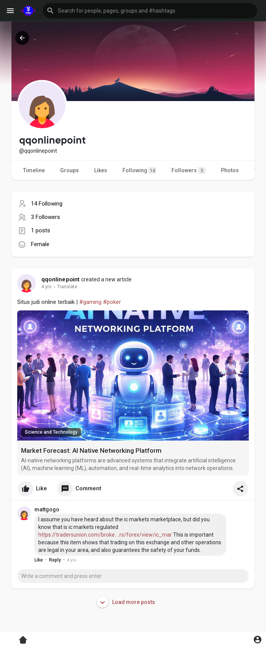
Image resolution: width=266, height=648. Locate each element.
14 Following (46, 203)
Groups (69, 170)
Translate (67, 286)
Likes (100, 170)
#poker (112, 302)
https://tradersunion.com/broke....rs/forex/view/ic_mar (105, 535)
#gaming (90, 302)
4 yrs (46, 286)
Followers (188, 170)
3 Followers (45, 217)
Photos (230, 170)
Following (139, 170)
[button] (150, 10)
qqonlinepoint (60, 279)
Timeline (34, 170)
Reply (55, 560)
